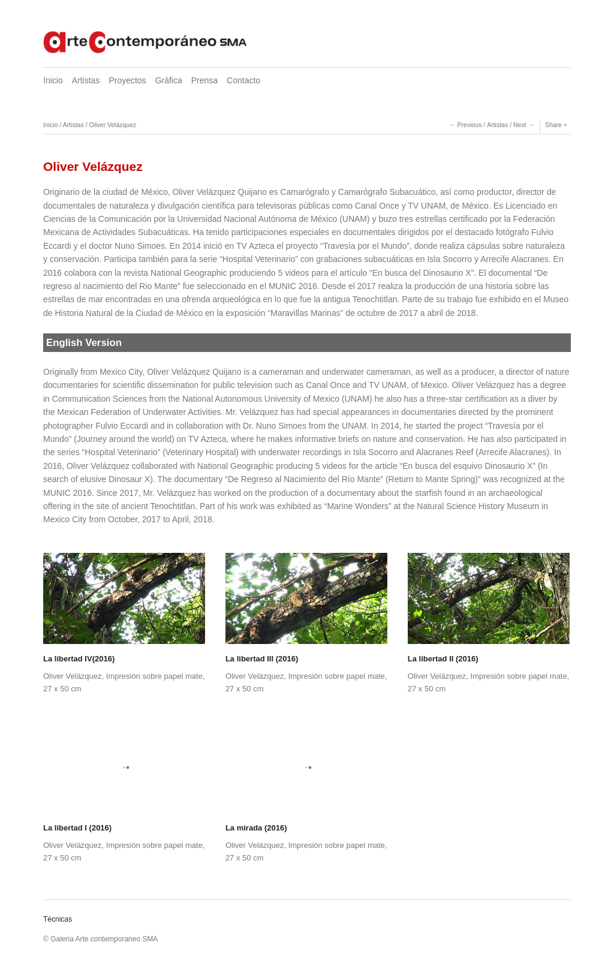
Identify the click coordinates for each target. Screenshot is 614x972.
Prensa (204, 80)
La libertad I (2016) (77, 827)
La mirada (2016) (256, 827)
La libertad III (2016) (261, 658)
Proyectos (127, 80)
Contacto (243, 80)
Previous (470, 124)
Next (519, 124)
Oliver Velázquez (112, 124)
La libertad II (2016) (443, 658)
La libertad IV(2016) (79, 658)
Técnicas (57, 919)
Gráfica (168, 80)
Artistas (86, 80)
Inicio (53, 80)
